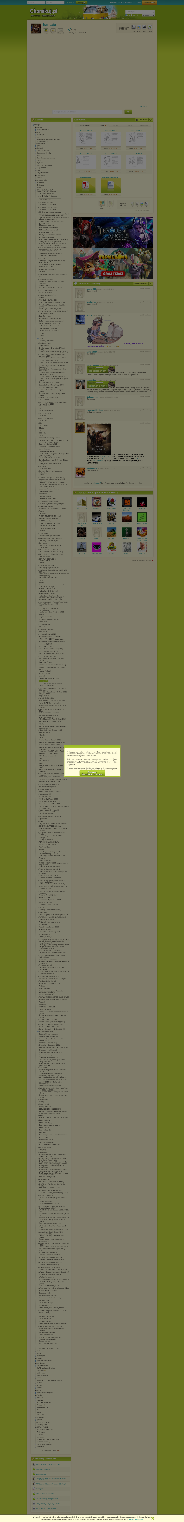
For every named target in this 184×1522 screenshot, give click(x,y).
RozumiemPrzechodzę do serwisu (92, 773)
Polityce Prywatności (136, 1519)
